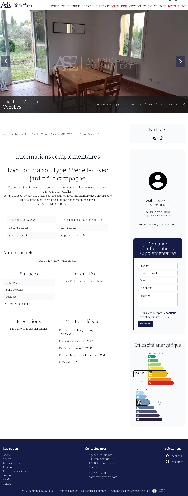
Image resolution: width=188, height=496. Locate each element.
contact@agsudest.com (103, 477)
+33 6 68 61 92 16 (160, 216)
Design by (158, 491)
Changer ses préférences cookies (129, 490)
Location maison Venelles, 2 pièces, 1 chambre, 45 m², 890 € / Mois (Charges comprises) (57, 134)
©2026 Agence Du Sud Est (38, 490)
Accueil (6, 134)
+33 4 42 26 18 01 (160, 212)
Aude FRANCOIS (157, 201)
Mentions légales (67, 490)
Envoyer (145, 324)
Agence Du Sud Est (100, 455)
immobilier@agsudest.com (159, 224)
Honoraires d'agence (93, 490)
